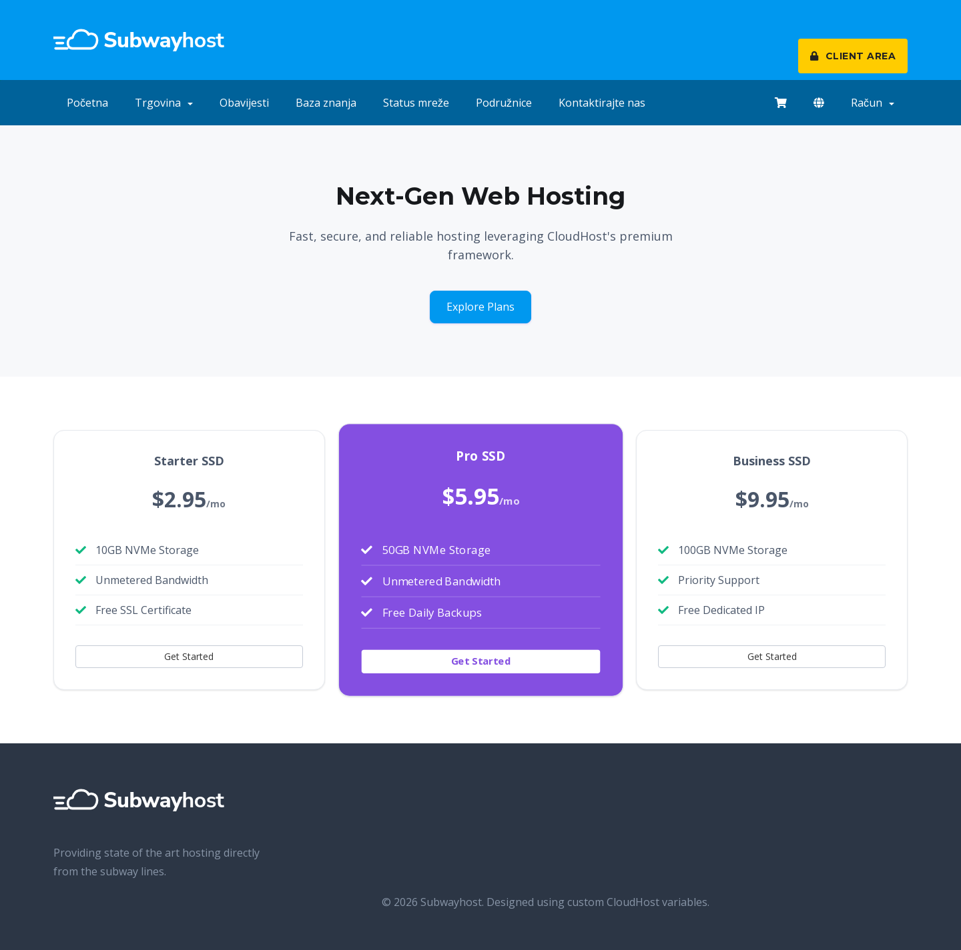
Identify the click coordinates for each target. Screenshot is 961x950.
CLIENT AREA (853, 56)
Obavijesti (244, 102)
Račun (872, 102)
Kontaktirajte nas (602, 102)
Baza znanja (326, 102)
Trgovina (164, 102)
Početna (87, 102)
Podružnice (504, 102)
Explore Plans (480, 306)
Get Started (189, 656)
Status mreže (416, 102)
